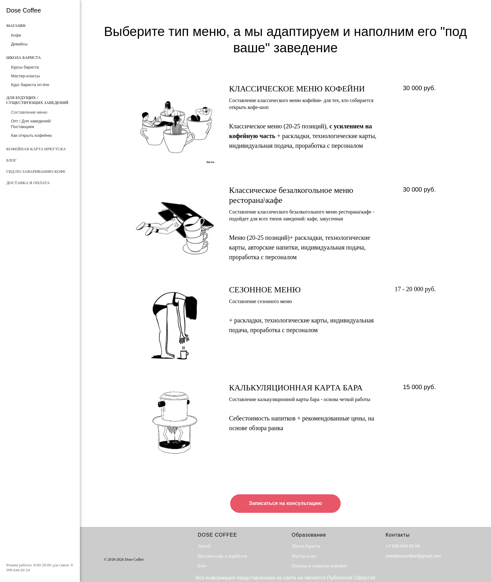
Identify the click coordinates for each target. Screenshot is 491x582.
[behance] (128, 545)
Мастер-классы (25, 76)
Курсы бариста (25, 67)
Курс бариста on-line (30, 84)
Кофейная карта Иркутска (36, 149)
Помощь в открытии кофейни (319, 566)
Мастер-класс (304, 556)
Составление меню (29, 112)
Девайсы (19, 44)
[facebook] (108, 545)
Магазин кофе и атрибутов (222, 556)
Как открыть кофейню (31, 135)
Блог (11, 160)
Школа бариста (306, 546)
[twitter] (118, 545)
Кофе (16, 35)
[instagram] (139, 545)
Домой (204, 546)
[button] (285, 503)
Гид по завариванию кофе (36, 171)
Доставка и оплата (28, 182)
